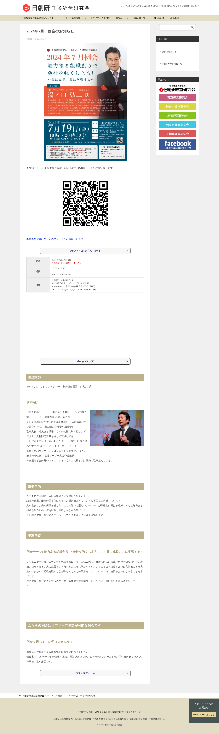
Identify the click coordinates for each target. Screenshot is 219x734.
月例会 (119, 18)
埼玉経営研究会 (121, 719)
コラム (102, 712)
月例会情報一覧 (169, 52)
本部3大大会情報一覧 (171, 64)
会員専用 (174, 18)
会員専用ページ (133, 712)
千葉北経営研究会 (157, 719)
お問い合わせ (157, 18)
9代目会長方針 (73, 18)
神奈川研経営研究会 (102, 719)
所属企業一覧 (139, 18)
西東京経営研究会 (138, 719)
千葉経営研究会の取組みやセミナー (39, 18)
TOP (35, 695)
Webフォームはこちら (204, 714)
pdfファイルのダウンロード (85, 250)
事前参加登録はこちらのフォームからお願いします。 (56, 239)
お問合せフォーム (85, 673)
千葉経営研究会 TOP (88, 712)
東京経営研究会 (83, 719)
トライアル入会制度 (100, 18)
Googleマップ (85, 361)
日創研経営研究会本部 (63, 719)
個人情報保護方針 (116, 712)
